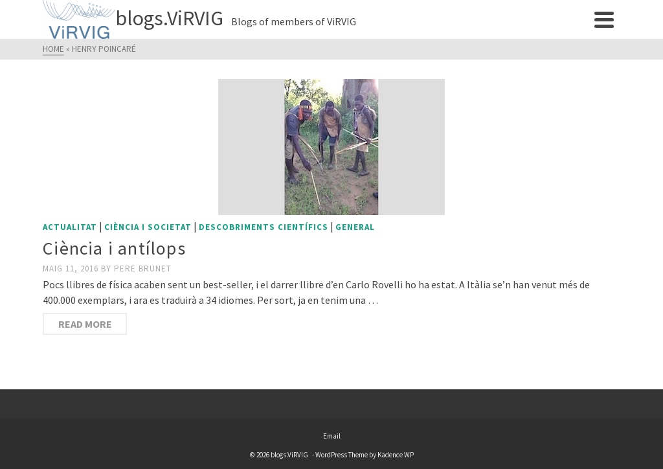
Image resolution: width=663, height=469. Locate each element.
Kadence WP (395, 454)
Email (332, 435)
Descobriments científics (263, 227)
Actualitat (70, 227)
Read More (85, 323)
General (355, 227)
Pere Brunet (143, 268)
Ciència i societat (148, 227)
